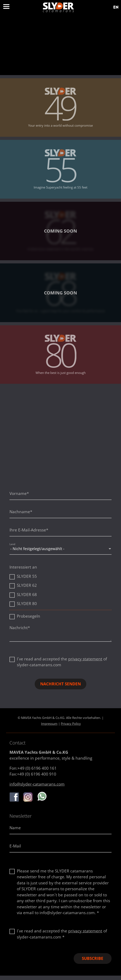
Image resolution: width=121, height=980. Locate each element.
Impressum (49, 723)
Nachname (20, 511)
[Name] (60, 828)
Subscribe (92, 958)
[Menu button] (6, 7)
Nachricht (19, 627)
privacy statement (85, 659)
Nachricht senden (60, 684)
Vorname (19, 493)
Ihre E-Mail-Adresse (28, 530)
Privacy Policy (71, 723)
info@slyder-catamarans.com (37, 784)
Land (12, 544)
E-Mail (15, 846)
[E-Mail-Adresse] (60, 846)
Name (15, 827)
